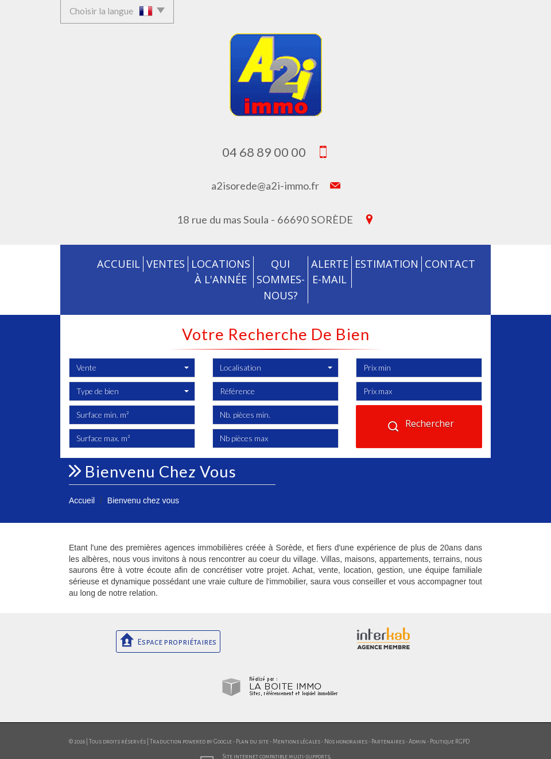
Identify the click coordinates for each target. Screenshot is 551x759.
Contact (458, 263)
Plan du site (252, 721)
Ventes (131, 263)
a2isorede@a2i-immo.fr (265, 185)
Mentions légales (296, 721)
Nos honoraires (345, 721)
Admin (417, 721)
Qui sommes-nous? (274, 269)
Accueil (90, 263)
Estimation (402, 263)
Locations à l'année (193, 269)
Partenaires (388, 721)
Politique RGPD (449, 721)
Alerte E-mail (342, 269)
